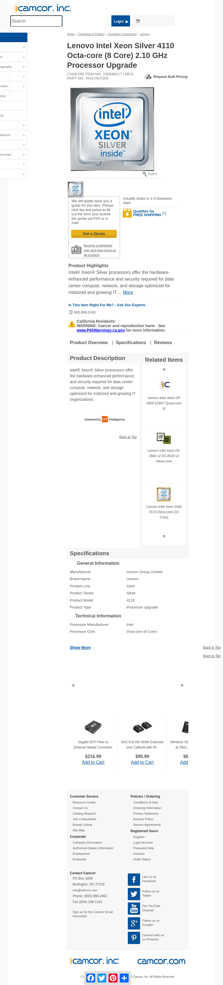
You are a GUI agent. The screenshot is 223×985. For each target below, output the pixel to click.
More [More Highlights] (128, 292)
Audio (16, 47)
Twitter (146, 895)
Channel (148, 910)
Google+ (148, 924)
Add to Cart (93, 762)
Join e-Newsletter (84, 819)
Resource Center (84, 802)
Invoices (139, 853)
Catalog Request (84, 813)
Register (139, 837)
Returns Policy (143, 819)
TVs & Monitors (22, 164)
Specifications (131, 342)
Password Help (143, 848)
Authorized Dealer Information (93, 848)
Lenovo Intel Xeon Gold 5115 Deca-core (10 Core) (164, 512)
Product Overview (89, 342)
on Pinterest (150, 939)
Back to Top (127, 437)
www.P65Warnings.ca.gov (101, 330)
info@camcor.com (85, 890)
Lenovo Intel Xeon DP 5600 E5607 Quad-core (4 (164, 403)
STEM (16, 145)
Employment (81, 853)
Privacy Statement (145, 813)
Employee (79, 859)
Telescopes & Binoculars (28, 154)
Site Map (79, 830)
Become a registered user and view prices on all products (100, 250)
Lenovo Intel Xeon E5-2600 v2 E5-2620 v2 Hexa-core (164, 456)
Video (16, 174)
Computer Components (122, 34)
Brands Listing (82, 824)
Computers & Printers (26, 86)
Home (71, 34)
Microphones (21, 125)
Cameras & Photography (28, 67)
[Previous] (72, 692)
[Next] (182, 692)
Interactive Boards (24, 115)
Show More (80, 647)
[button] (35, 48)
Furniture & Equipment (27, 135)
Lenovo (144, 34)
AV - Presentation (23, 57)
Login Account (143, 842)
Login (121, 21)
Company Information (87, 842)
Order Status (142, 859)
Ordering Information (147, 808)
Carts (15, 76)
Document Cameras (25, 96)
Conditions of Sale (145, 802)
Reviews (163, 342)
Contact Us (80, 808)
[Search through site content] (36, 21)
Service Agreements (147, 824)
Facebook (149, 881)
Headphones (20, 106)
